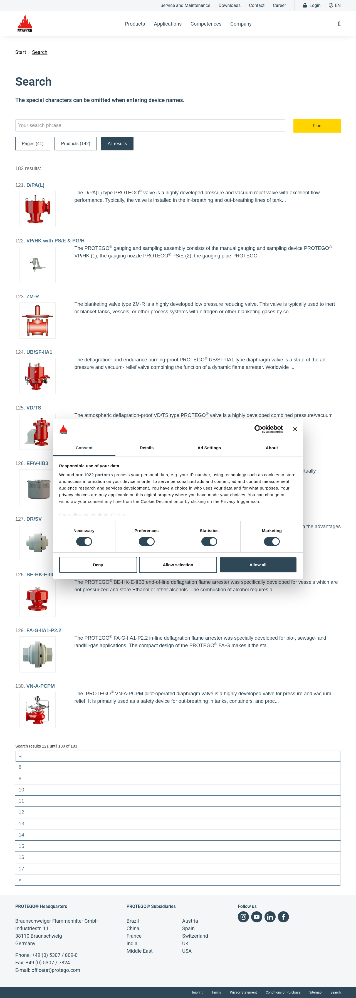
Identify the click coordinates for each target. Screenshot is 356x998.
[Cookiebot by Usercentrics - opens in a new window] (258, 429)
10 (21, 790)
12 (21, 812)
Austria (190, 921)
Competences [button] (206, 24)
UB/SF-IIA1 (39, 352)
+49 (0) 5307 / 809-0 (55, 955)
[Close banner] (295, 429)
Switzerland (195, 936)
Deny (98, 564)
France (134, 936)
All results (117, 143)
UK (185, 943)
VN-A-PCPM (40, 686)
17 (21, 869)
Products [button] (135, 24)
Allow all (257, 564)
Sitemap (315, 992)
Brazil (133, 921)
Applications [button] (168, 24)
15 (21, 846)
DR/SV (34, 519)
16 (21, 857)
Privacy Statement (243, 992)
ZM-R (32, 296)
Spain (188, 928)
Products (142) (75, 143)
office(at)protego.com (55, 970)
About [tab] (272, 447)
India (132, 943)
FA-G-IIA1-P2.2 (43, 630)
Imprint (197, 992)
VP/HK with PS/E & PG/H (55, 241)
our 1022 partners (94, 474)
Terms (216, 992)
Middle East (140, 951)
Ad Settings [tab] (209, 447)
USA (187, 951)
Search (335, 992)
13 (21, 823)
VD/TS (33, 408)
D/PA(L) (35, 185)
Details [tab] (147, 447)
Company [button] (240, 24)
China (133, 928)
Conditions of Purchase (283, 992)
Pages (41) (32, 143)
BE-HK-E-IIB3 (42, 574)
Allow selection (178, 564)
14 (21, 835)
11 (21, 801)
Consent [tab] (84, 447)
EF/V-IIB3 (37, 463)
